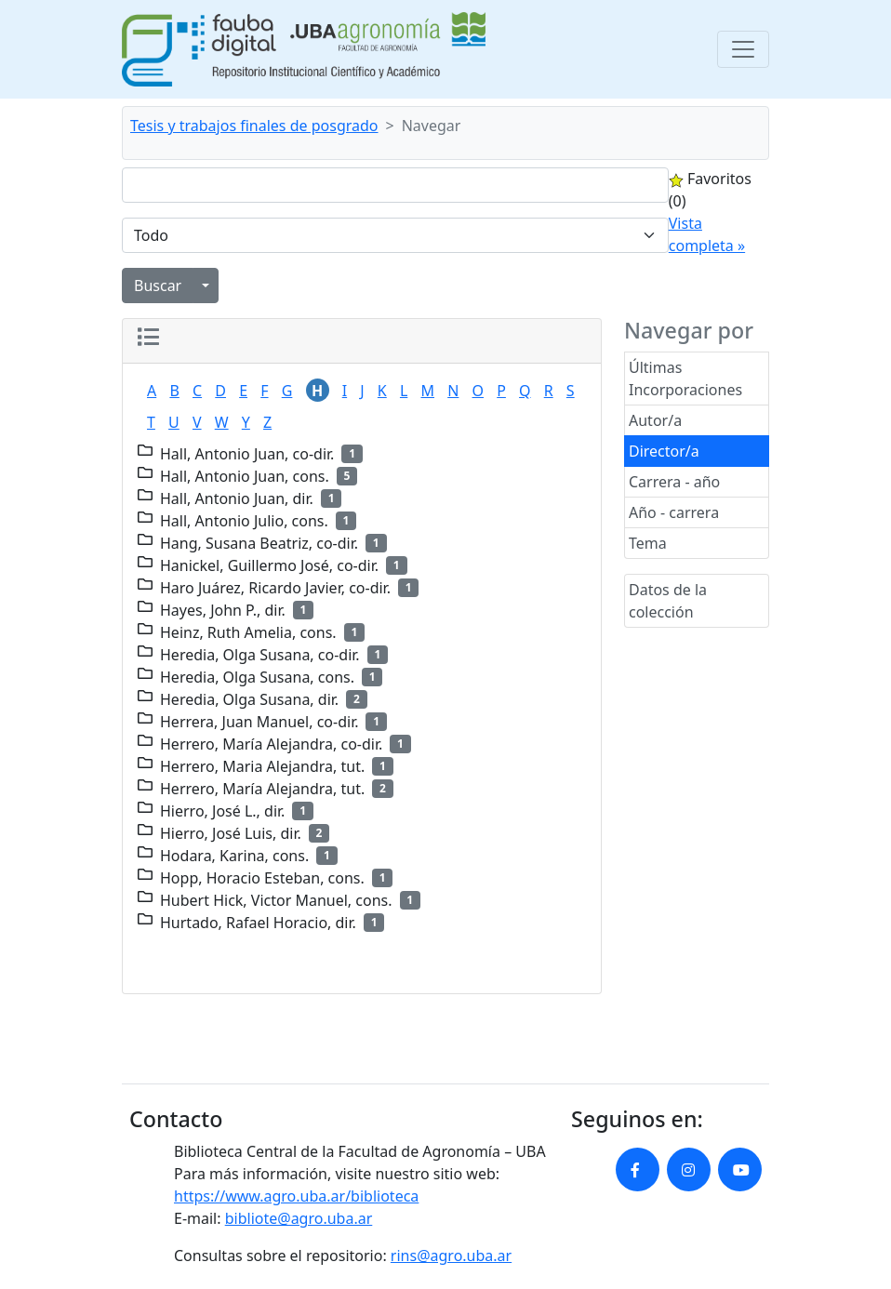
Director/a (664, 451)
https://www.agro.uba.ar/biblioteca (296, 1196)
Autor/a (655, 420)
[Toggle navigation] (743, 49)
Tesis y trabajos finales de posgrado (254, 125)
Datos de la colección (668, 600)
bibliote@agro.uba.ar (299, 1218)
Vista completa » (707, 234)
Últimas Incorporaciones (685, 378)
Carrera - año (674, 482)
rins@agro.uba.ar (451, 1255)
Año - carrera (674, 512)
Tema (648, 543)
